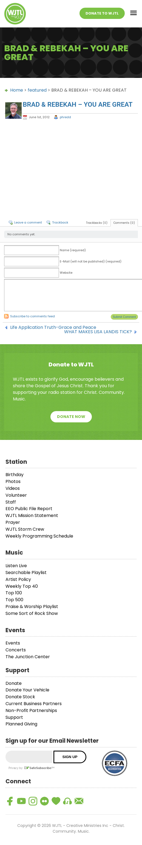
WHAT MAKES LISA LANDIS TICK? (98, 332)
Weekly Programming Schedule (39, 536)
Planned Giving (21, 724)
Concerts (15, 650)
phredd (65, 117)
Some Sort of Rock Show (31, 613)
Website (66, 272)
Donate (13, 683)
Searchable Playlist (26, 572)
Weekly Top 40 (21, 586)
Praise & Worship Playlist (31, 606)
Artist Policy (18, 579)
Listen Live (16, 566)
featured (37, 90)
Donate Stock (20, 697)
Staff (10, 502)
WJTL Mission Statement (31, 515)
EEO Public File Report (28, 508)
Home (16, 90)
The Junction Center (27, 657)
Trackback (60, 222)
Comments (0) (124, 223)
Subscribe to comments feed (32, 316)
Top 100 (13, 593)
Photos (13, 481)
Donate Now (71, 416)
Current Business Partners (33, 703)
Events (12, 643)
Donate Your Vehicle (27, 690)
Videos (12, 488)
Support (14, 717)
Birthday (14, 474)
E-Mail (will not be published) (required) (90, 261)
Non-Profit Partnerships (31, 710)
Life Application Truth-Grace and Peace (53, 327)
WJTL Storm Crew (24, 529)
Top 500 (14, 600)
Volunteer (16, 495)
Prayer (12, 522)
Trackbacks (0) (96, 223)
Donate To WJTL (102, 13)
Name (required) (73, 250)
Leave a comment (28, 222)
